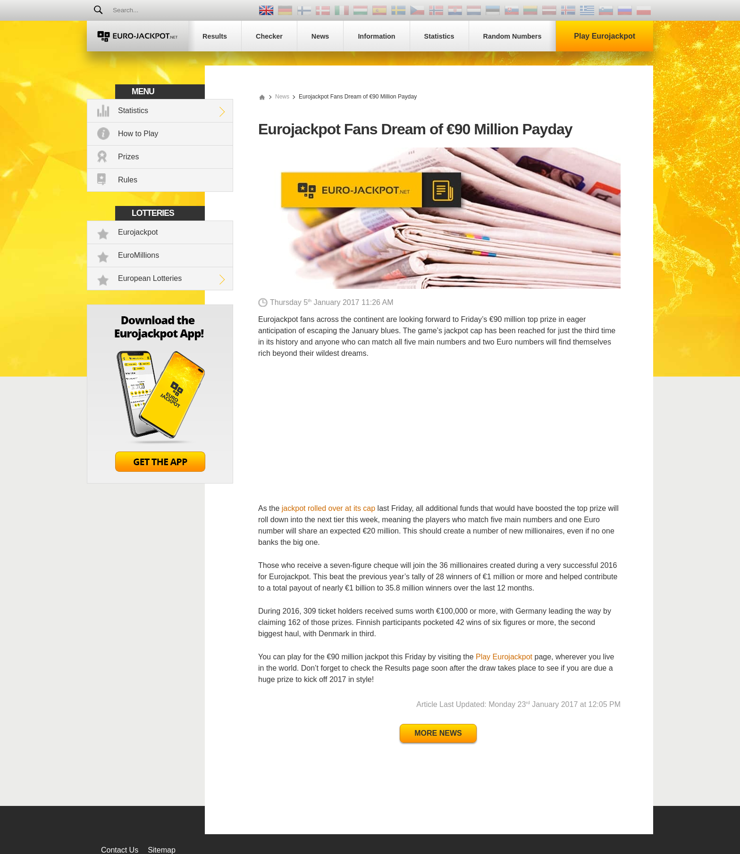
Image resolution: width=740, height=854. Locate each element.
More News (438, 733)
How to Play (138, 134)
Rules (127, 180)
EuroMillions (138, 255)
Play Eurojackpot (504, 657)
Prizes (128, 157)
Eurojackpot (138, 232)
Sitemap (162, 850)
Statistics (133, 111)
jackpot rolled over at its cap (328, 508)
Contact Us (119, 850)
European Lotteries (150, 278)
